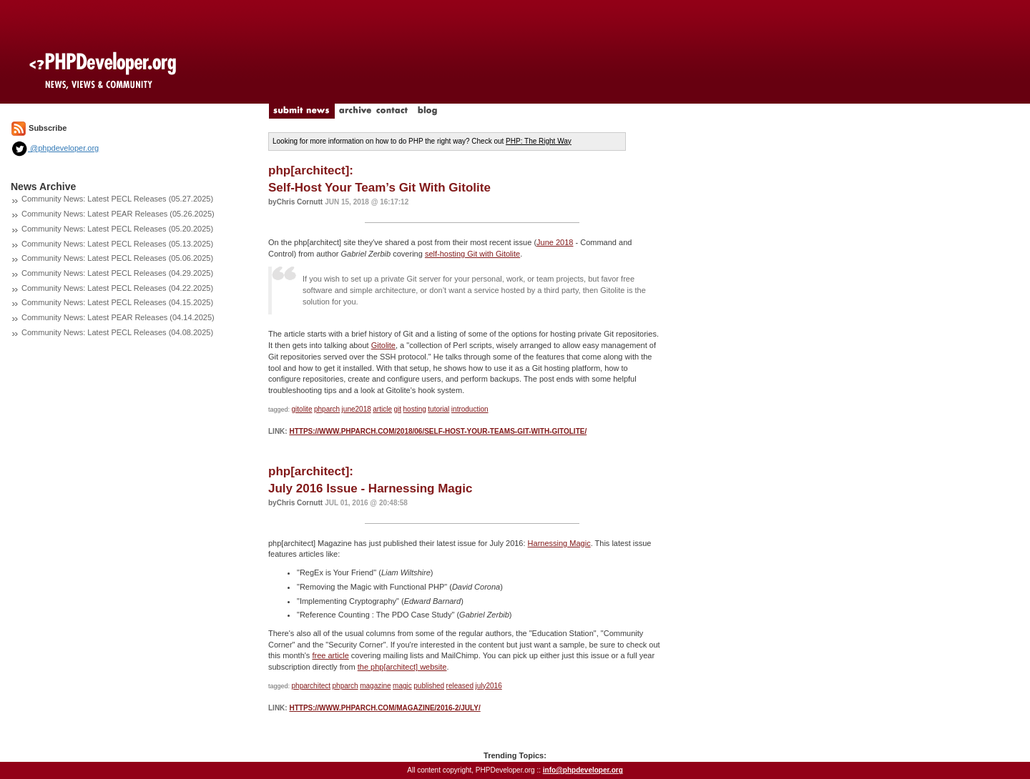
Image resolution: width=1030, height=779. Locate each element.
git (397, 409)
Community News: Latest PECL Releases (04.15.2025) (117, 302)
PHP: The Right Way (539, 141)
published (428, 686)
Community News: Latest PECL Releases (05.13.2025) (117, 243)
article (382, 409)
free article (330, 655)
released (460, 686)
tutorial (438, 409)
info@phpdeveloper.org (583, 770)
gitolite (302, 409)
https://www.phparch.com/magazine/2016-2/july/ (384, 708)
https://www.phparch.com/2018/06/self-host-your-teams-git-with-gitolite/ (438, 431)
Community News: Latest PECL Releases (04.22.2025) (117, 288)
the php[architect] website (402, 667)
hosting (414, 409)
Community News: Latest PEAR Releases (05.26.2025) (118, 213)
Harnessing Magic (559, 543)
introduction (470, 409)
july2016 (488, 686)
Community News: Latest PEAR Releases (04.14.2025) (118, 317)
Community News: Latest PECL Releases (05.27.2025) (117, 198)
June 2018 (554, 242)
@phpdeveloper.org (55, 148)
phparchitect (311, 686)
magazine (375, 686)
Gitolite (383, 345)
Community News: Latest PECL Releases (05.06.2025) (117, 258)
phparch (327, 409)
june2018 (356, 409)
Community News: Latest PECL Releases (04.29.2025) (117, 273)
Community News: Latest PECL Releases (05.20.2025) (117, 228)
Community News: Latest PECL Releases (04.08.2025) (117, 332)
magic (402, 686)
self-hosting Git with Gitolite (472, 253)
